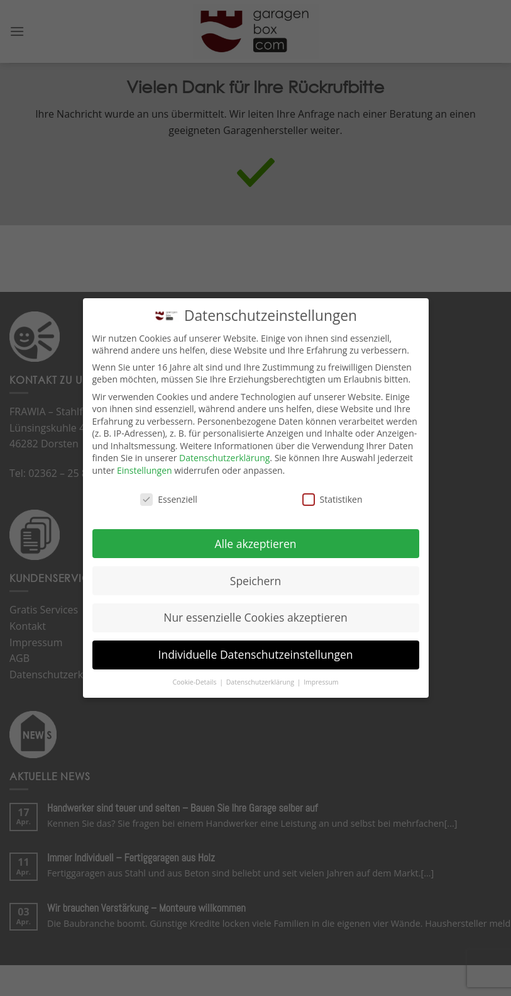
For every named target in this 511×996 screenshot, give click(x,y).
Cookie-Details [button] (195, 682)
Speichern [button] (255, 580)
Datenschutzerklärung (224, 458)
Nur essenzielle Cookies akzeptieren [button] (255, 617)
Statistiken (332, 499)
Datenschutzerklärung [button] (261, 682)
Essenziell (168, 499)
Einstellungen (144, 470)
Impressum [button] (321, 682)
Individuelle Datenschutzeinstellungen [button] (255, 654)
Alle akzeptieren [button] (255, 543)
